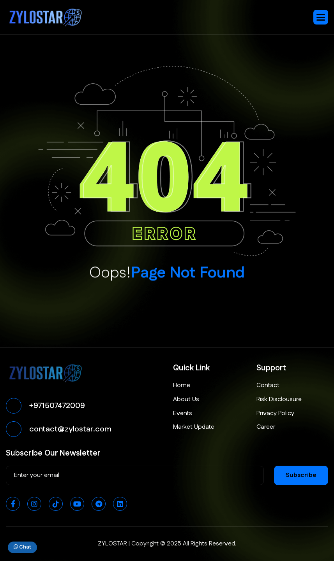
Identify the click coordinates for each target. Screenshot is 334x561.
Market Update (193, 427)
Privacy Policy (275, 413)
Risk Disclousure (279, 399)
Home (181, 385)
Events (182, 413)
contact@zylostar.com (70, 429)
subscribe (301, 475)
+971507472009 (57, 405)
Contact (267, 385)
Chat (22, 546)
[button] (320, 17)
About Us (186, 399)
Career (265, 427)
